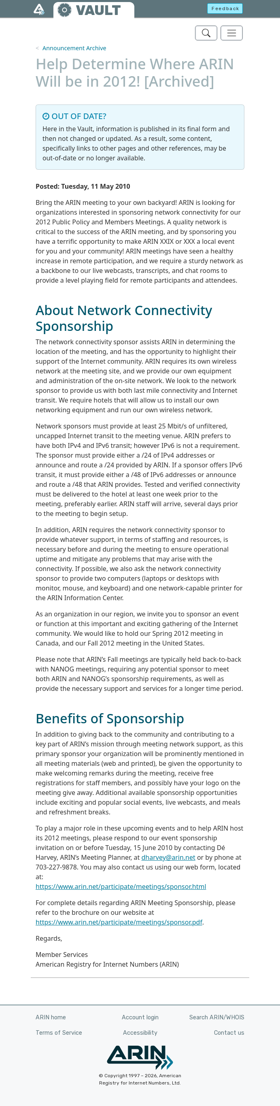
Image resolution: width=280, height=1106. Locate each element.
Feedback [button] (226, 8)
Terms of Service (59, 1032)
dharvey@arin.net (168, 857)
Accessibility (140, 1032)
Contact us (229, 1032)
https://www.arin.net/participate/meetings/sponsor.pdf (119, 922)
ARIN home (51, 1017)
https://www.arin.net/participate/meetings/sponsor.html (121, 886)
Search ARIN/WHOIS (216, 1017)
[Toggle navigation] (232, 33)
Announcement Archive (74, 48)
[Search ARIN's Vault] (206, 33)
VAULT (98, 10)
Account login (140, 1017)
